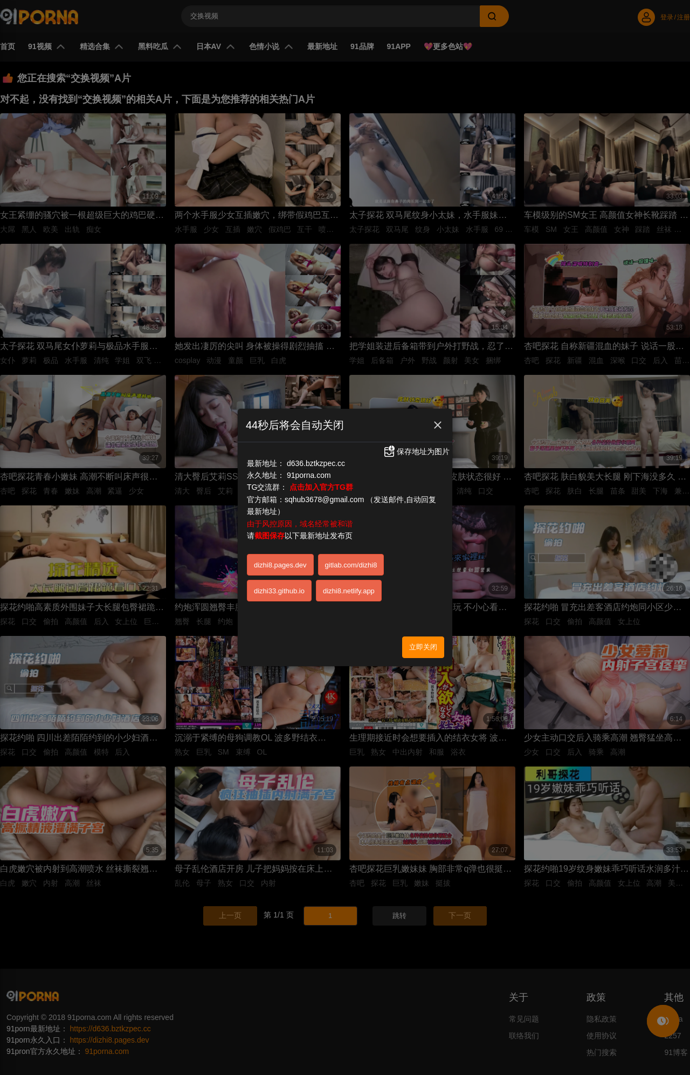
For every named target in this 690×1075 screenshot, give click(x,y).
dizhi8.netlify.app (349, 591)
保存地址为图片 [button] (416, 451)
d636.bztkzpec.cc (316, 463)
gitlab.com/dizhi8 (351, 565)
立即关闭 (423, 647)
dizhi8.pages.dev (280, 565)
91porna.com (309, 475)
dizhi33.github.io (279, 591)
